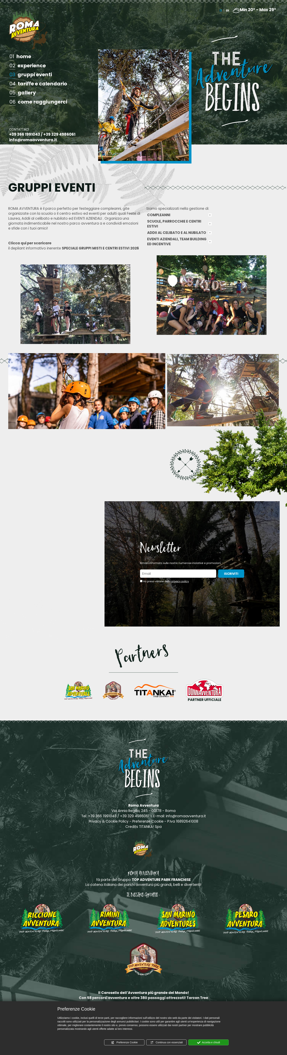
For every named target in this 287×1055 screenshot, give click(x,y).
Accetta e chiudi (208, 1042)
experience (27, 65)
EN (227, 10)
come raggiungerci (38, 102)
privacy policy (180, 581)
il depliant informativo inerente (73, 246)
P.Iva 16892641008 (182, 821)
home (20, 56)
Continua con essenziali (166, 1042)
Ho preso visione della (166, 581)
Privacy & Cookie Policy (108, 821)
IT (221, 10)
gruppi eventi (30, 74)
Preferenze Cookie (124, 1042)
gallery (22, 93)
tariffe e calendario (38, 84)
